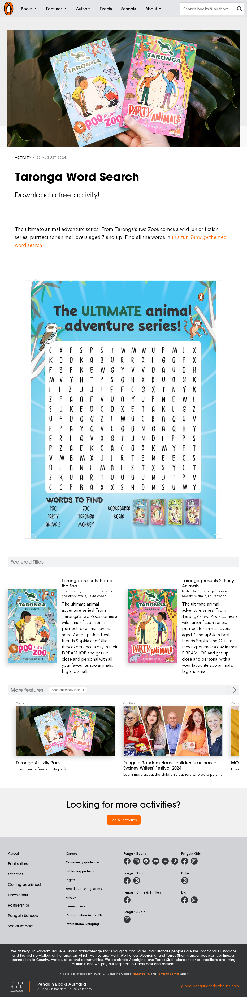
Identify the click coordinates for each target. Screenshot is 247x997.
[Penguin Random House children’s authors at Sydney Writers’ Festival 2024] (173, 731)
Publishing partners (80, 871)
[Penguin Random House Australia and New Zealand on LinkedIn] (165, 861)
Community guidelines (83, 862)
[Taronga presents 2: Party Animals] (210, 583)
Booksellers (18, 863)
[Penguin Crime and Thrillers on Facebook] (127, 899)
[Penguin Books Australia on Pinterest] (146, 861)
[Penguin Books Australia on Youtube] (155, 861)
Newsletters (18, 894)
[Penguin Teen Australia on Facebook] (127, 880)
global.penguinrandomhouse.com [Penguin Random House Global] (210, 985)
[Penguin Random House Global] (22, 986)
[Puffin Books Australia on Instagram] (184, 880)
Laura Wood (97, 595)
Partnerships (19, 905)
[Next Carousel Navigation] (234, 690)
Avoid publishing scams (84, 888)
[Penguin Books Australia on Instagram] (136, 861)
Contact (15, 874)
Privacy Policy (141, 973)
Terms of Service (168, 973)
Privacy (71, 897)
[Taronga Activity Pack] (65, 731)
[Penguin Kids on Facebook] (184, 861)
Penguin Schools (23, 915)
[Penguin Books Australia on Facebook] (127, 861)
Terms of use (75, 906)
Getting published (24, 884)
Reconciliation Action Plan (85, 914)
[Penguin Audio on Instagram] (127, 919)
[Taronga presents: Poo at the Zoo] (90, 583)
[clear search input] (239, 9)
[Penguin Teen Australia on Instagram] (136, 880)
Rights (70, 879)
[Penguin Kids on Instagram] (194, 861)
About (13, 853)
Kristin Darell (71, 591)
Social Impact (20, 926)
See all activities (123, 820)
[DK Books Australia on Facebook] (184, 899)
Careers (71, 853)
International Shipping (82, 923)
